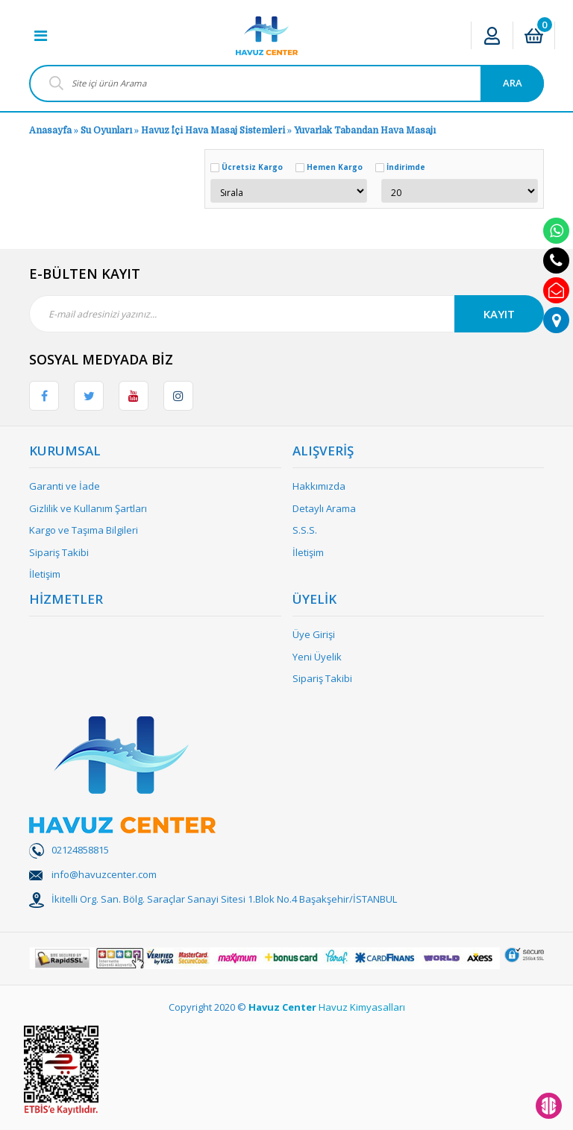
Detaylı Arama (324, 508)
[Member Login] (492, 35)
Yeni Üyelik (317, 656)
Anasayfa (50, 130)
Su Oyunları (106, 130)
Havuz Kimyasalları (362, 1007)
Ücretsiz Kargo (252, 167)
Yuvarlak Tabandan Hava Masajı (365, 130)
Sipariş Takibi (59, 552)
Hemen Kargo (335, 167)
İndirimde (405, 167)
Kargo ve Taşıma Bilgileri (83, 530)
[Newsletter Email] (286, 313)
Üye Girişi (313, 634)
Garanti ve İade (64, 486)
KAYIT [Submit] (499, 313)
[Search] (286, 83)
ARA (512, 82)
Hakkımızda (318, 486)
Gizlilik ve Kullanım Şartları (88, 508)
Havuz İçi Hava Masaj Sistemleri (213, 130)
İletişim (44, 574)
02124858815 (80, 849)
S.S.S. (304, 530)
